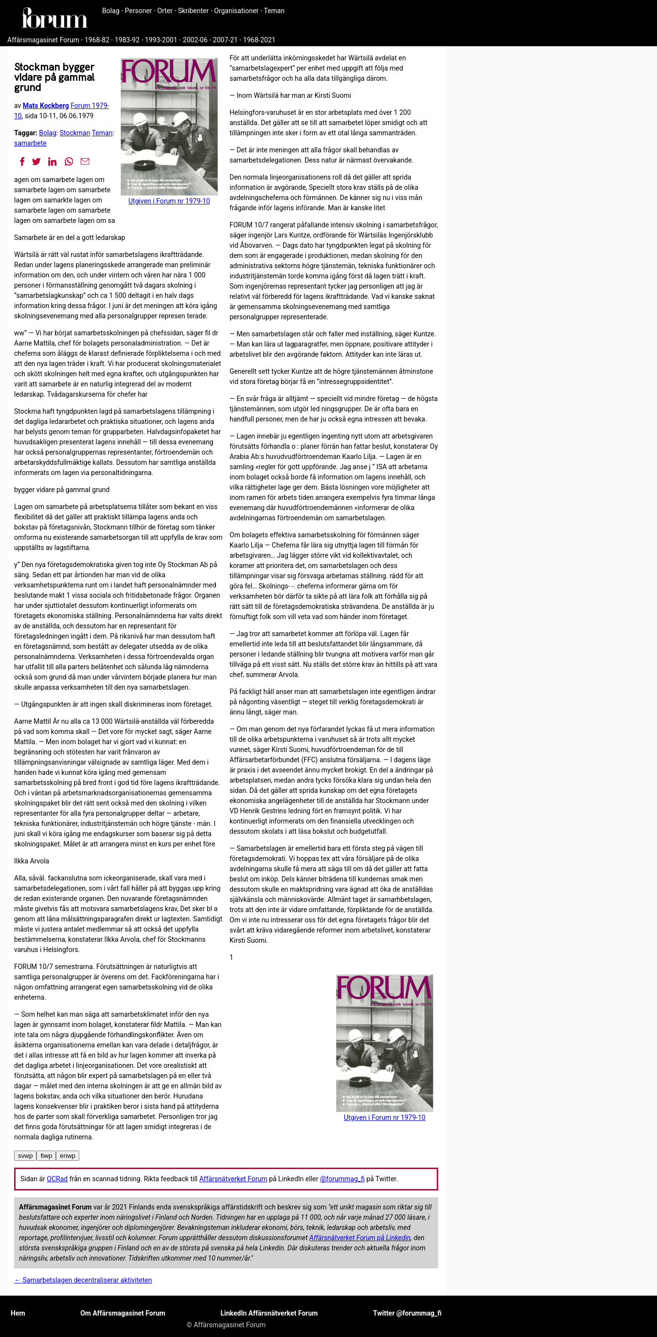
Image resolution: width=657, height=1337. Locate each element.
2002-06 (195, 40)
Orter (165, 11)
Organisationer (236, 11)
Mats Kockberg (46, 106)
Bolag (111, 11)
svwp (25, 1155)
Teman (274, 11)
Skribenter (193, 11)
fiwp (46, 1155)
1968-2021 (259, 40)
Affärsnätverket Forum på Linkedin (359, 1238)
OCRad (57, 1179)
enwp (67, 1155)
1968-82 (97, 40)
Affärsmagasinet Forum (43, 40)
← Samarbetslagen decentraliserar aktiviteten (83, 1280)
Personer (138, 11)
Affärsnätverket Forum (233, 1179)
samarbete (30, 143)
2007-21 (225, 40)
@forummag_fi (342, 1179)
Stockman (75, 133)
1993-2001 (161, 40)
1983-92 (127, 40)
